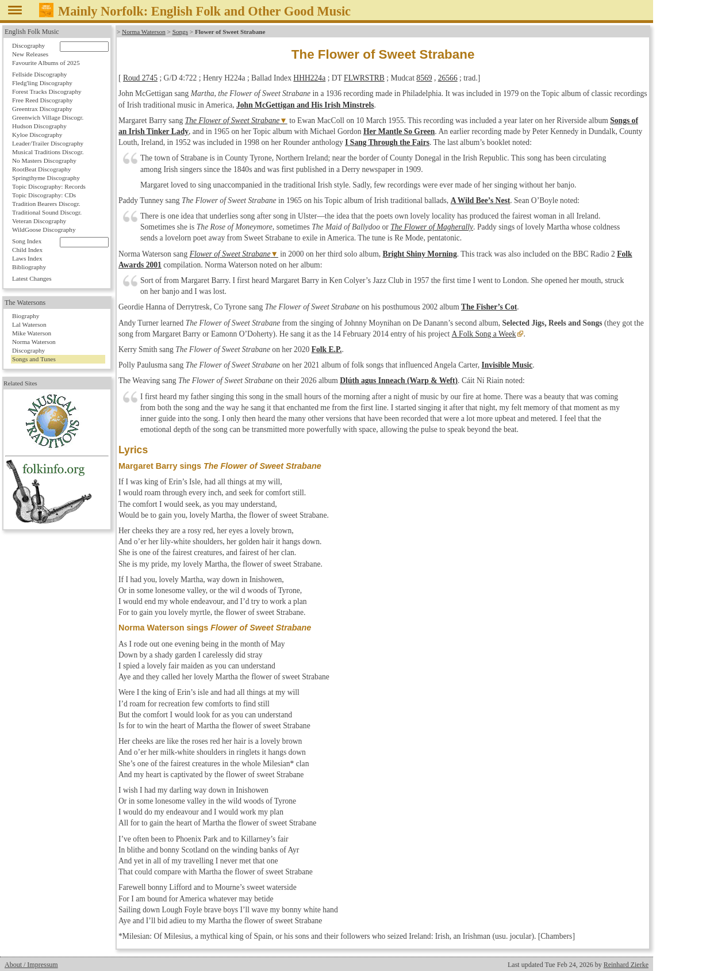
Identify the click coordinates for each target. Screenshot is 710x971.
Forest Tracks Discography (47, 91)
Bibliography (29, 266)
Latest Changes (32, 278)
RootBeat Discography (41, 169)
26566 (448, 78)
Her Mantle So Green (399, 131)
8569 (424, 78)
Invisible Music (506, 365)
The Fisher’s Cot (489, 307)
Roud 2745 (140, 78)
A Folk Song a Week (483, 334)
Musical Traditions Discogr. (48, 151)
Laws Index (27, 258)
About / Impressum (31, 965)
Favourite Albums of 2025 (46, 62)
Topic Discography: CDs (44, 195)
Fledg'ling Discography (42, 82)
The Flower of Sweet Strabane (232, 120)
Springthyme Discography (46, 177)
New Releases (30, 54)
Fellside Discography (39, 74)
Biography (25, 315)
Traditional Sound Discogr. (47, 212)
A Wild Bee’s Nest (481, 200)
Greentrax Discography (42, 108)
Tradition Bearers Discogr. (46, 203)
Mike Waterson (31, 333)
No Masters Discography (44, 160)
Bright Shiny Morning (420, 254)
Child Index (27, 249)
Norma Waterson (144, 31)
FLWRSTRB (364, 78)
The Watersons (25, 303)
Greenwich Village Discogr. (47, 117)
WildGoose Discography (43, 229)
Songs (180, 31)
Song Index (26, 241)
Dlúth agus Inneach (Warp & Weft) (399, 380)
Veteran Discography (39, 220)
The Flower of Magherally (431, 227)
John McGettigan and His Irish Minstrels (305, 105)
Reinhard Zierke (626, 965)
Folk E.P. (327, 349)
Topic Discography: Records (49, 186)
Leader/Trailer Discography (47, 143)
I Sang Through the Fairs (387, 142)
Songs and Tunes (34, 358)
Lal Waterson (29, 324)
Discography (28, 45)
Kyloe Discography (37, 134)
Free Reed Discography (42, 100)
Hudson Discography (39, 126)
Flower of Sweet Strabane (230, 254)
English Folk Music (32, 32)
